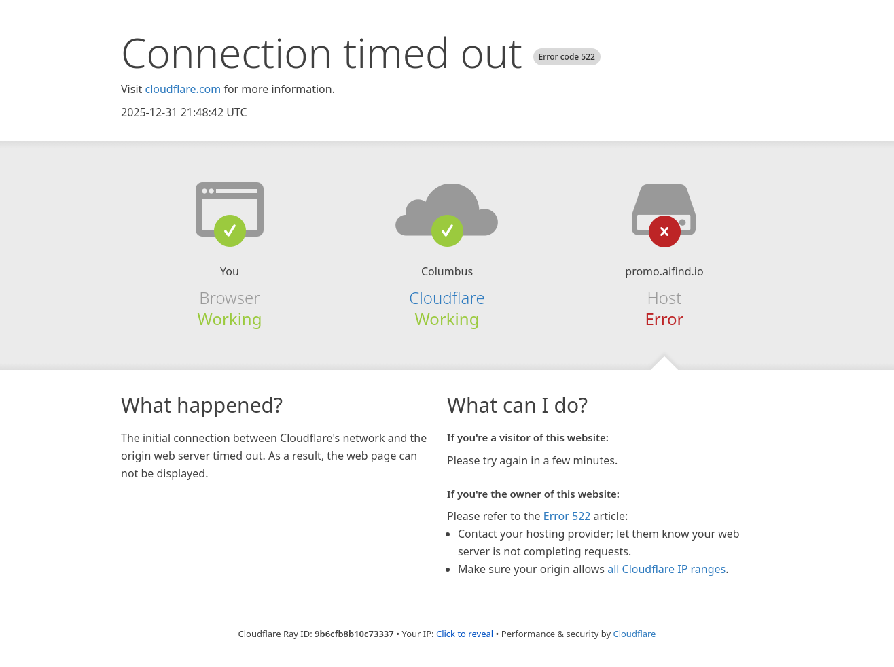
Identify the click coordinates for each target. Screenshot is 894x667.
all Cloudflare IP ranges (666, 569)
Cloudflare (446, 297)
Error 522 (567, 516)
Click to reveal (464, 634)
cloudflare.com (183, 89)
